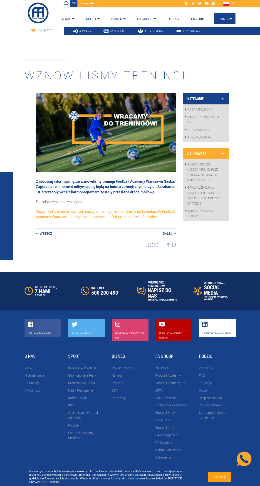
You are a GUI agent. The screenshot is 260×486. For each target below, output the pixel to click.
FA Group (144, 19)
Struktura (162, 368)
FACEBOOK (222, 296)
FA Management (167, 435)
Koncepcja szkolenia (82, 368)
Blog (71, 405)
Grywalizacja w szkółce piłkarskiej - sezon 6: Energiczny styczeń (204, 195)
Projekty (117, 383)
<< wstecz (44, 233)
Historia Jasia (34, 375)
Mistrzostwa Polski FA (203, 119)
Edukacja (205, 383)
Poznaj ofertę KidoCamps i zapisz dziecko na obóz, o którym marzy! (202, 172)
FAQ (202, 375)
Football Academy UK (170, 383)
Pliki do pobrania (210, 405)
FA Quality (32, 383)
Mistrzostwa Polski (81, 383)
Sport (91, 19)
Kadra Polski (77, 398)
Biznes (116, 19)
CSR (115, 390)
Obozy (203, 390)
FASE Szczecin (165, 398)
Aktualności (33, 390)
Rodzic (223, 19)
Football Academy (168, 375)
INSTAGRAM (210, 296)
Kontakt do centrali (168, 450)
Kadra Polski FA (200, 109)
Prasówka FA (198, 130)
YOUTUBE (208, 299)
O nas (66, 19)
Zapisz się (206, 368)
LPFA (159, 390)
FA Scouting (163, 442)
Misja (28, 368)
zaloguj (87, 3)
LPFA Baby (163, 420)
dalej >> (169, 233)
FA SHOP (197, 19)
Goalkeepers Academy (171, 405)
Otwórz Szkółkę (123, 368)
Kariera (117, 375)
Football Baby (165, 412)
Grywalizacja (199, 137)
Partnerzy (119, 398)
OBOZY (174, 19)
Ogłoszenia (163, 457)
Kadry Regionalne (80, 390)
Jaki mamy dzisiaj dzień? (201, 213)
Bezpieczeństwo (210, 398)
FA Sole (73, 425)
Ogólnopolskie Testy (82, 375)
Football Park (164, 427)
